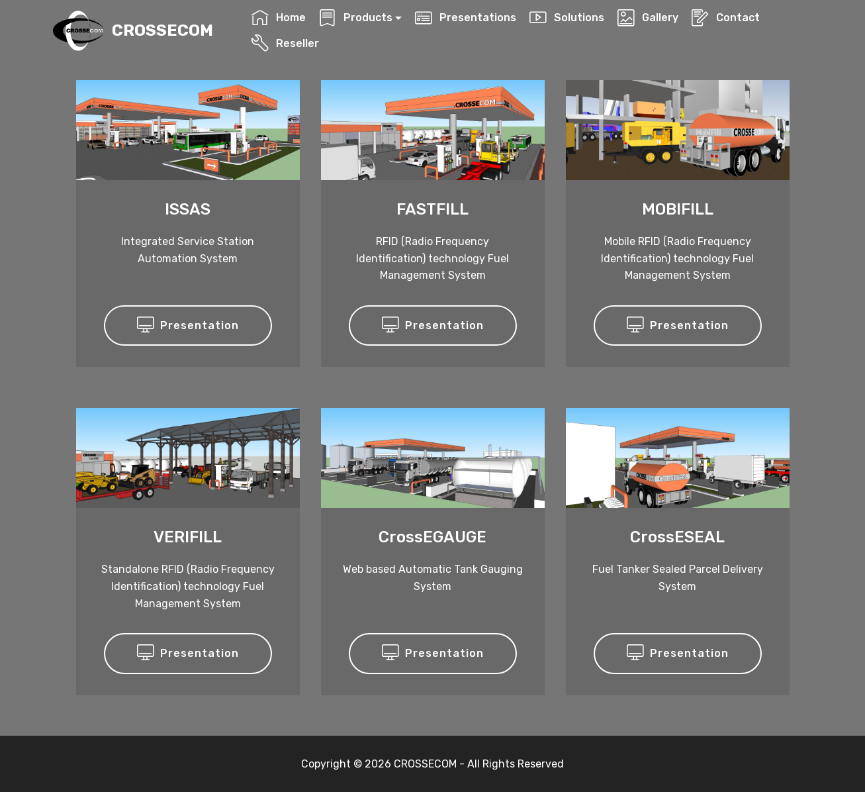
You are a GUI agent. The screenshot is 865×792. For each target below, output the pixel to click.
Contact (725, 17)
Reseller (284, 43)
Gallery (647, 17)
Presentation (188, 325)
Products (355, 17)
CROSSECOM (162, 31)
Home (278, 17)
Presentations (465, 17)
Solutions (566, 17)
